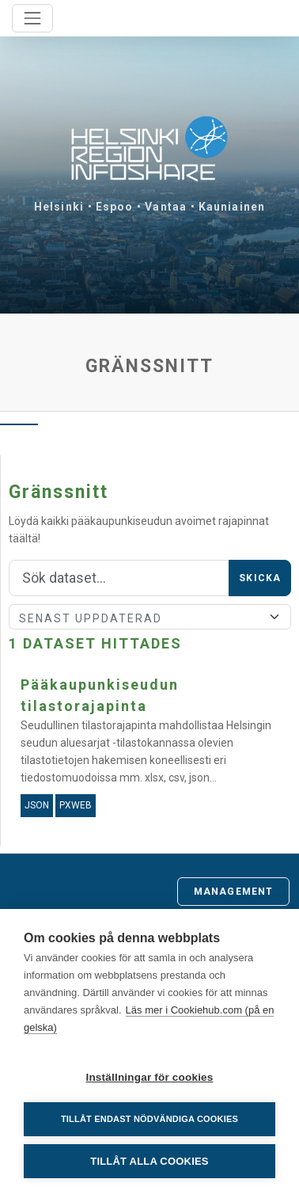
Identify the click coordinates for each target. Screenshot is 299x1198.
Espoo (115, 206)
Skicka (260, 578)
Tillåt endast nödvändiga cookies (149, 1119)
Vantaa (166, 206)
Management (233, 891)
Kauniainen (232, 206)
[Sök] (119, 578)
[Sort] (150, 616)
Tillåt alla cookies (149, 1161)
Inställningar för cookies (149, 1077)
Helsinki (59, 206)
